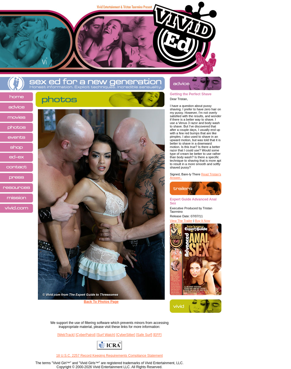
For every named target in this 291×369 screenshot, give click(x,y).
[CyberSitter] (125, 335)
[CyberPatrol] (85, 335)
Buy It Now (202, 220)
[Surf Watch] (106, 335)
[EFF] (157, 335)
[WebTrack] (66, 335)
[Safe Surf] (144, 335)
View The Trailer (181, 220)
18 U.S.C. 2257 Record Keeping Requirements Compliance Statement (109, 356)
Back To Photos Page (101, 302)
